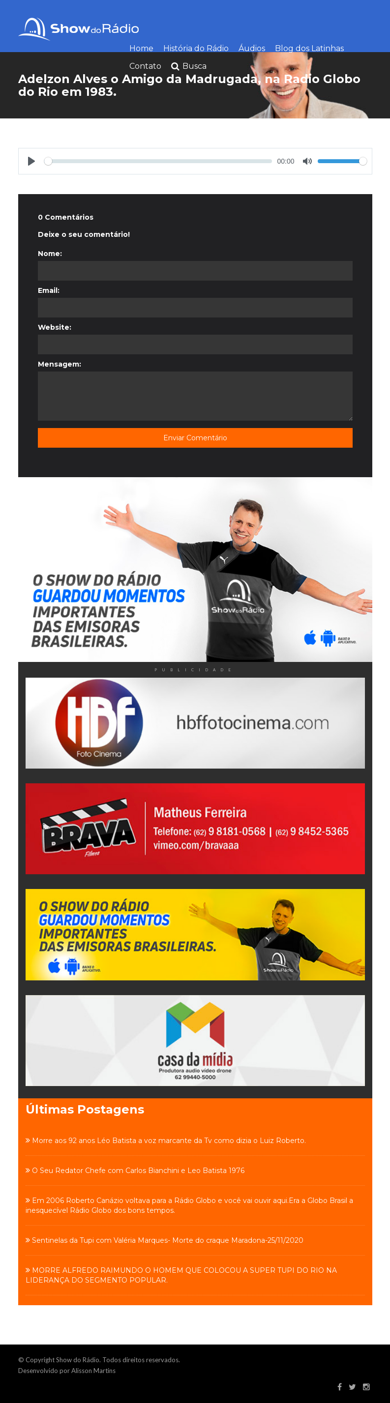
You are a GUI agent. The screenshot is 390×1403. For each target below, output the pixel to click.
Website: (54, 327)
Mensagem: (59, 364)
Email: (49, 290)
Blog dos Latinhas (309, 48)
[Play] (31, 161)
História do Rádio (196, 48)
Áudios (252, 48)
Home (141, 48)
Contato (145, 66)
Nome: (50, 253)
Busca (189, 66)
